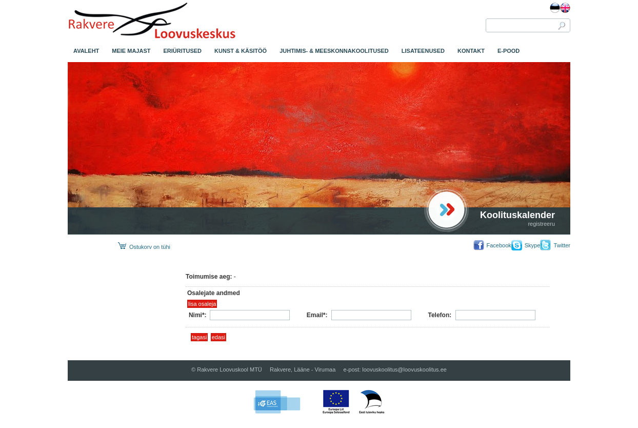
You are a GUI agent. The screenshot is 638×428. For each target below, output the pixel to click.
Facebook (498, 245)
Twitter (562, 245)
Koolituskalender (517, 215)
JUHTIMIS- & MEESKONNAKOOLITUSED (334, 51)
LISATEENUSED (423, 51)
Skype (533, 245)
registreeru (541, 224)
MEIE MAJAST (131, 51)
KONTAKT (471, 51)
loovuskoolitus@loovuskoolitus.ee (404, 369)
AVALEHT (86, 51)
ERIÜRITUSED (183, 51)
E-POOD (508, 51)
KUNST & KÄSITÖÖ (240, 51)
